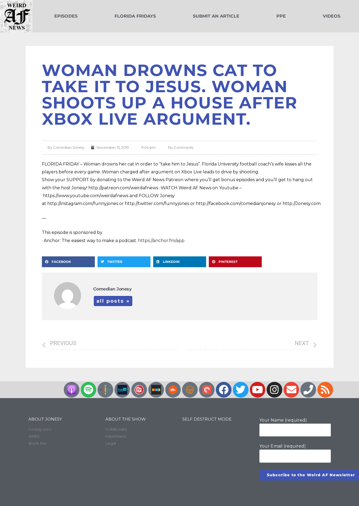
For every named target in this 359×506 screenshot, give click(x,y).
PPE (281, 16)
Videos (331, 16)
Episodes (66, 16)
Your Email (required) (295, 453)
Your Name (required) (295, 427)
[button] (68, 261)
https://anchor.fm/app (161, 240)
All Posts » (113, 301)
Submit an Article (216, 16)
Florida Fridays (135, 16)
